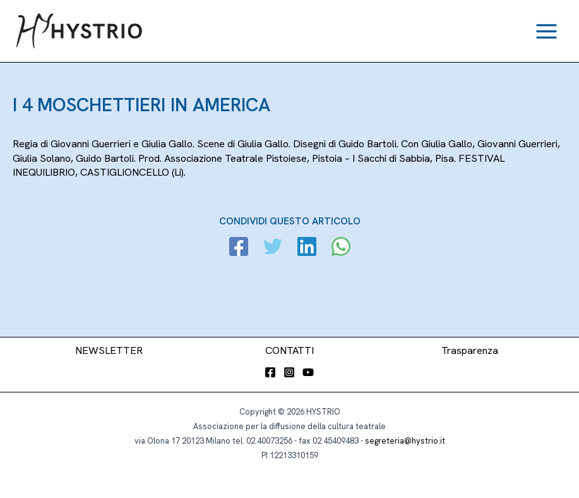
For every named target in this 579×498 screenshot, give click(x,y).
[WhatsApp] (340, 248)
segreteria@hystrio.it (405, 440)
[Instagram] (289, 372)
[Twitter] (272, 248)
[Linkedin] (306, 248)
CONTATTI (289, 350)
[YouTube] (308, 372)
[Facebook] (238, 248)
